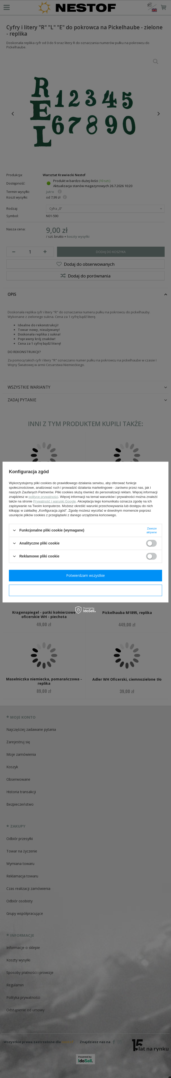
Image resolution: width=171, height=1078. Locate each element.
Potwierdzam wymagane (85, 590)
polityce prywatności (43, 496)
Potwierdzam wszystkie (85, 575)
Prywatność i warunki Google (54, 501)
